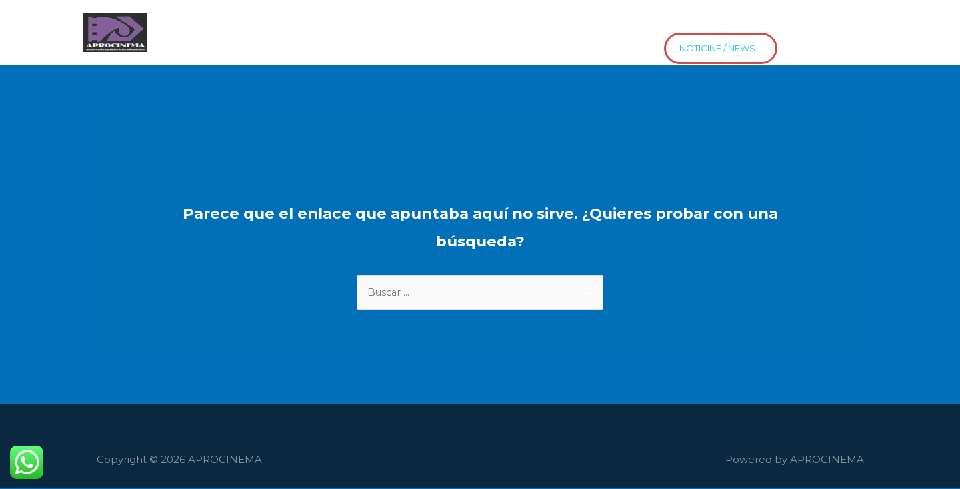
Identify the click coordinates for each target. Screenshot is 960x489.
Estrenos (733, 22)
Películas (308, 22)
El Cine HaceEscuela (406, 22)
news (169, 43)
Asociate (799, 22)
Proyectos (507, 22)
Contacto (579, 22)
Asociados (236, 22)
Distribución (657, 22)
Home (171, 22)
